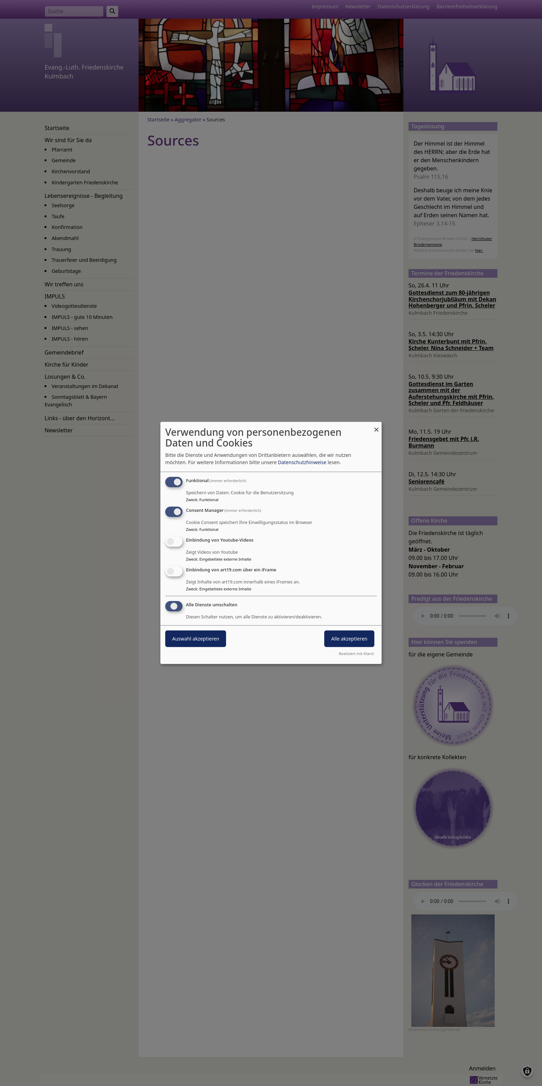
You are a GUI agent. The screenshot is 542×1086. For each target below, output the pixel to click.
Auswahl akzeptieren (195, 638)
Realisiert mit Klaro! (356, 653)
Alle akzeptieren (349, 638)
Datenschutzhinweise (302, 462)
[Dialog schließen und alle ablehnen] (376, 426)
